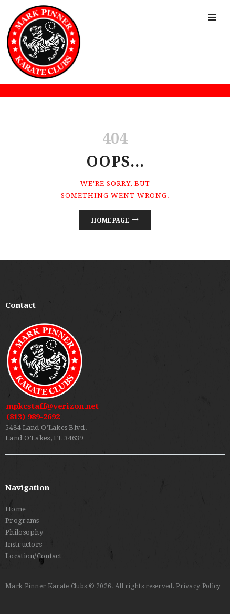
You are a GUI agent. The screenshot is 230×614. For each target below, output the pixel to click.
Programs (22, 521)
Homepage (110, 220)
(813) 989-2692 (33, 416)
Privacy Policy (198, 586)
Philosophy (24, 532)
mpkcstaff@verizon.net (52, 406)
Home (15, 509)
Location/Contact (33, 556)
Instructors (23, 544)
